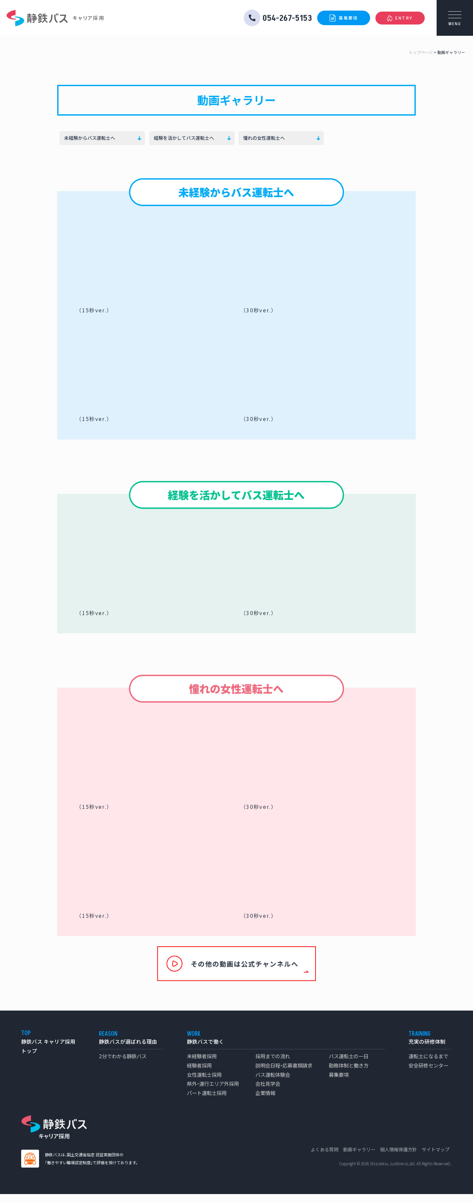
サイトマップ (436, 1158)
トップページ (421, 52)
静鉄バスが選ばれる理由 (128, 1050)
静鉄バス (37, 18)
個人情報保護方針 (398, 1158)
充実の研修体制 (427, 1050)
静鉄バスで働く (205, 1050)
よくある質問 (324, 1158)
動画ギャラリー (359, 1158)
